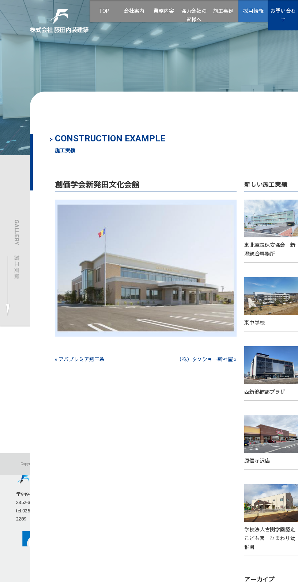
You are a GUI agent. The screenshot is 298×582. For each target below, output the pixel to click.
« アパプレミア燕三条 (80, 359)
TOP (104, 11)
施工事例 (223, 11)
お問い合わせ (283, 15)
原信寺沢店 (257, 461)
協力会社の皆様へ (194, 15)
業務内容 (164, 11)
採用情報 (253, 11)
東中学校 (254, 323)
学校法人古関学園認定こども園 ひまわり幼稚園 (269, 538)
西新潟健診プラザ (264, 392)
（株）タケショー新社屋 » (207, 359)
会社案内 (134, 11)
